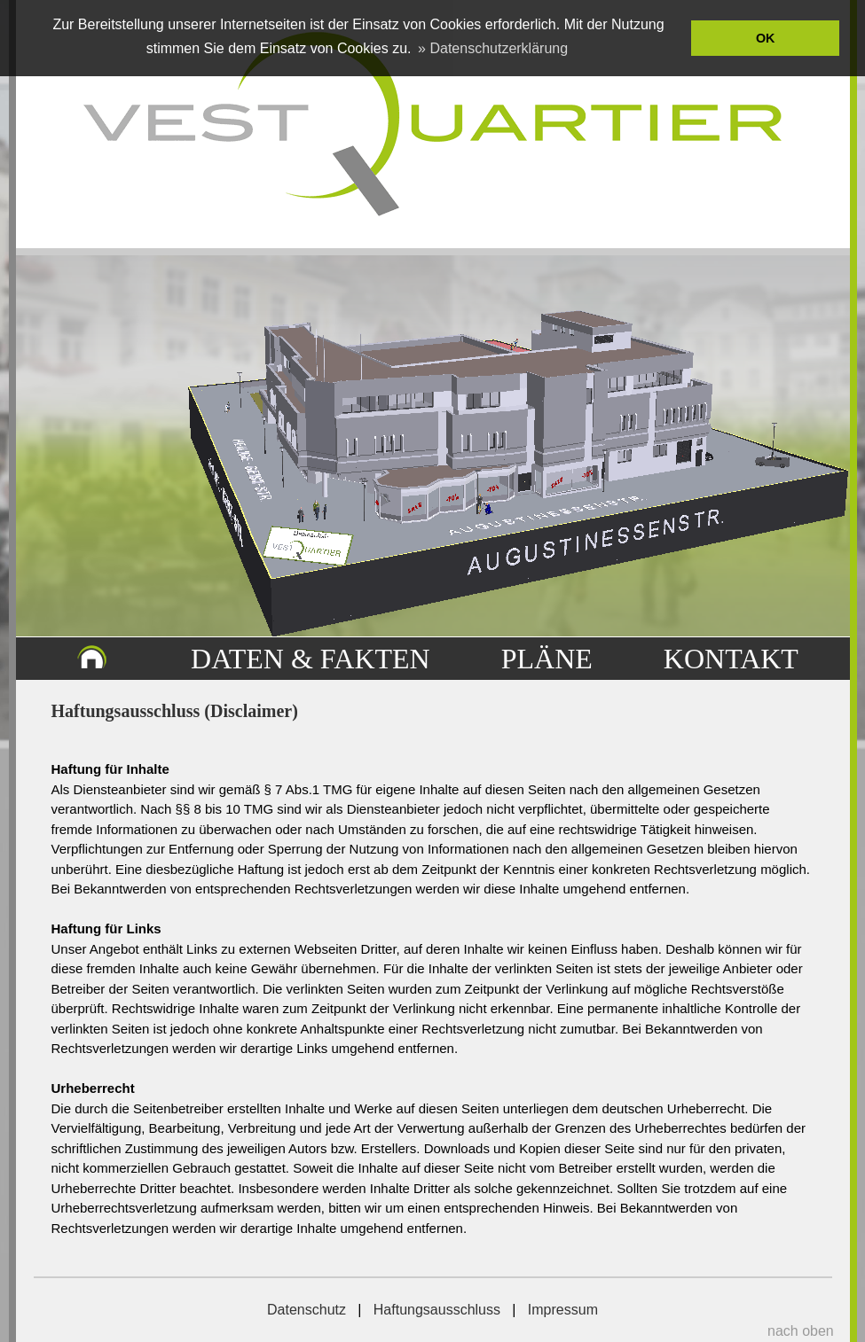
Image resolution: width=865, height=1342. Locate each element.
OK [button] (765, 38)
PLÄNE (547, 659)
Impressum (563, 1309)
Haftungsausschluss (437, 1309)
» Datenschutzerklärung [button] (493, 48)
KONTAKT (731, 659)
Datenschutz (306, 1309)
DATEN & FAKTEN (310, 659)
